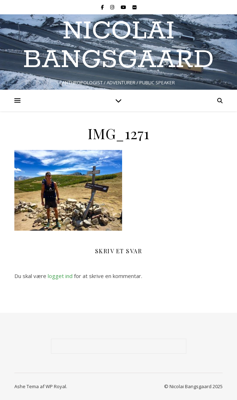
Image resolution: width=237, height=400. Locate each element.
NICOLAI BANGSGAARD (118, 46)
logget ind (60, 275)
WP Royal (56, 386)
